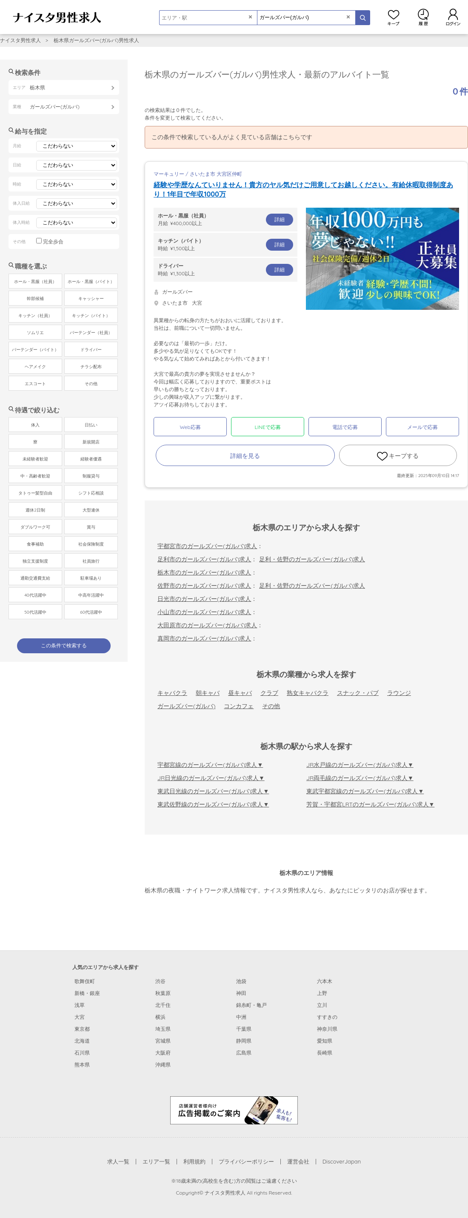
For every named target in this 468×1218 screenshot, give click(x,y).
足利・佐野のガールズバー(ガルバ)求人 (312, 559)
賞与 (91, 527)
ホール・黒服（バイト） (91, 281)
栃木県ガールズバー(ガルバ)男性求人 (96, 40)
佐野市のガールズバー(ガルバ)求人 (204, 585)
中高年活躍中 (91, 595)
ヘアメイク (35, 366)
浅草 (79, 1005)
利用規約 (194, 1161)
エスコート (35, 383)
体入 (35, 425)
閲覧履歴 (423, 17)
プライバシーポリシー (246, 1161)
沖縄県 (163, 1064)
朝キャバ (208, 693)
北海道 (82, 1041)
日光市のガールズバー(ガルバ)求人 (204, 599)
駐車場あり (91, 578)
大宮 (79, 1017)
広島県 (243, 1052)
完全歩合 (53, 241)
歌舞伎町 (84, 981)
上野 (322, 993)
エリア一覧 (156, 1161)
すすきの (327, 1017)
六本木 (324, 981)
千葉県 (243, 1029)
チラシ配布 (91, 366)
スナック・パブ (358, 693)
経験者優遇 (91, 459)
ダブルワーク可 (35, 527)
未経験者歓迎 (35, 459)
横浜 (160, 1017)
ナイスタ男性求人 (20, 40)
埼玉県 (163, 1029)
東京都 (82, 1029)
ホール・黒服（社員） (35, 281)
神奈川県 (327, 1029)
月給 (225, 219)
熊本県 (82, 1064)
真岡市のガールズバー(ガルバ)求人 (204, 638)
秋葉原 (163, 993)
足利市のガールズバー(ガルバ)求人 (204, 559)
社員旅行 (91, 561)
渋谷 (160, 981)
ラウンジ (399, 693)
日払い (91, 425)
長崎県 (324, 1052)
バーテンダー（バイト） (35, 349)
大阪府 (163, 1052)
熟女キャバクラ (307, 693)
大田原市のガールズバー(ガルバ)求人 (207, 625)
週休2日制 (35, 510)
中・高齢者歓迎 (35, 476)
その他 (271, 706)
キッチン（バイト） (91, 315)
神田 (241, 993)
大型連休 (91, 510)
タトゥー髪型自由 (35, 493)
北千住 (163, 1005)
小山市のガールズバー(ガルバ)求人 (204, 612)
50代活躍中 (35, 612)
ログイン (453, 17)
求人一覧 (118, 1161)
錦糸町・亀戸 (251, 1005)
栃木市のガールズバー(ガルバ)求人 (204, 572)
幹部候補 (35, 298)
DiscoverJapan (341, 1161)
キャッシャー (91, 298)
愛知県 (324, 1041)
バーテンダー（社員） (91, 332)
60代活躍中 (91, 612)
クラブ (269, 693)
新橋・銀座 (87, 993)
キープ (393, 17)
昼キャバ (240, 693)
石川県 (82, 1052)
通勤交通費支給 (35, 578)
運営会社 (298, 1161)
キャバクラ (172, 693)
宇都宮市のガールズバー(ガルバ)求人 (207, 546)
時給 (225, 244)
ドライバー (91, 349)
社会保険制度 (91, 544)
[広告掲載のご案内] (234, 1109)
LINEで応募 (268, 427)
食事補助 (35, 544)
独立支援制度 (35, 561)
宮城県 (163, 1041)
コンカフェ (239, 706)
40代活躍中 (35, 595)
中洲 (241, 1017)
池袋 (241, 981)
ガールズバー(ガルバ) (186, 706)
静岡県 (243, 1041)
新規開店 (91, 442)
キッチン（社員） (35, 315)
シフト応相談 (91, 493)
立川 (322, 1005)
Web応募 (190, 427)
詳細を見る (245, 456)
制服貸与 (91, 476)
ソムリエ (35, 332)
